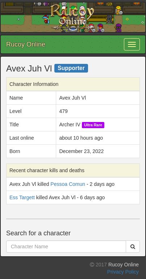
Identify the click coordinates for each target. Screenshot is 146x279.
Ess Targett (22, 197)
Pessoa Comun (67, 184)
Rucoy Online (25, 44)
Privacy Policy (123, 272)
